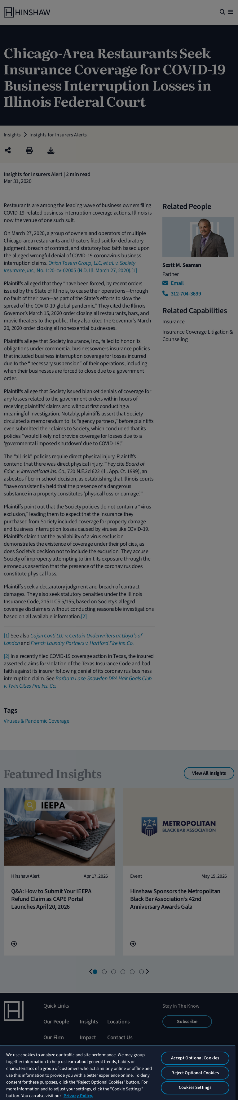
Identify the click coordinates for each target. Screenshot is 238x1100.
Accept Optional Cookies (195, 1058)
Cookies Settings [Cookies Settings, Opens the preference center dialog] (195, 1087)
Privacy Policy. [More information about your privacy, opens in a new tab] (78, 1096)
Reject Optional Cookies (194, 1073)
